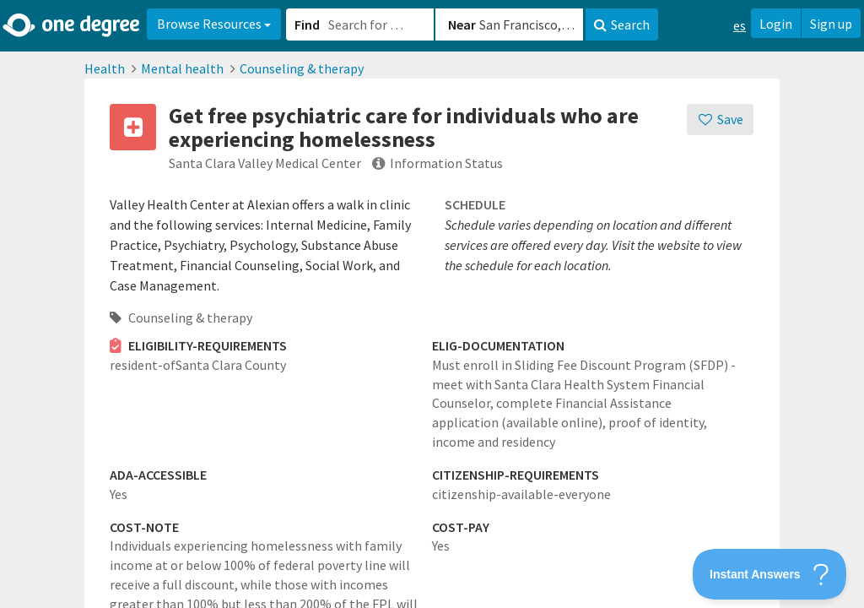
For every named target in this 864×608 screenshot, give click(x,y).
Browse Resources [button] (214, 23)
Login (775, 23)
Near (462, 24)
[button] (432, 304)
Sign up (831, 23)
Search (622, 24)
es (739, 25)
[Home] (72, 25)
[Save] (720, 119)
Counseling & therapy (302, 68)
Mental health (182, 68)
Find (307, 24)
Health (104, 68)
